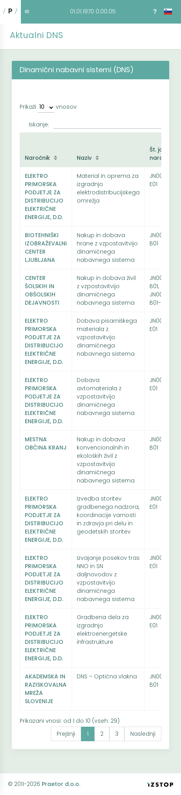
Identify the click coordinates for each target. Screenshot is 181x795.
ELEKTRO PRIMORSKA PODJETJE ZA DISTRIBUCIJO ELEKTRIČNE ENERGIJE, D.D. (44, 196)
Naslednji (142, 734)
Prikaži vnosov (48, 107)
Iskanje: (95, 124)
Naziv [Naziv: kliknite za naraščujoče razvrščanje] (84, 158)
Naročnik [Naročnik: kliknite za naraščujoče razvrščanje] (37, 158)
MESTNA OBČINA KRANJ (45, 443)
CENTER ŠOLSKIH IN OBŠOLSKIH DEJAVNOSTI (42, 290)
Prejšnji (66, 734)
